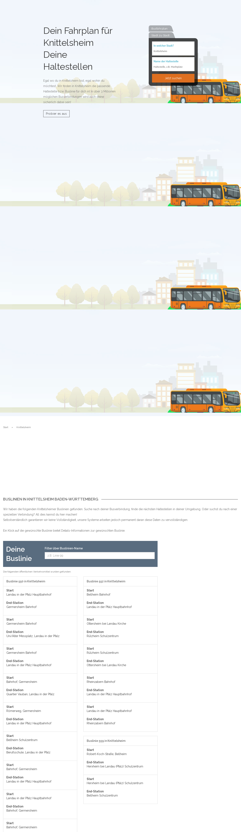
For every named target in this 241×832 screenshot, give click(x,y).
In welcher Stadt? (164, 45)
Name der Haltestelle (166, 61)
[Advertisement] (120, 466)
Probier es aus (56, 113)
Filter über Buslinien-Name (64, 548)
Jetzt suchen (173, 78)
